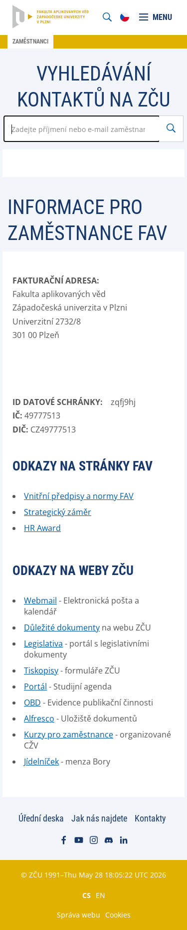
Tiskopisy (41, 670)
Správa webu (78, 915)
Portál (35, 686)
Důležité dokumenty (62, 627)
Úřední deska (41, 818)
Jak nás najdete (99, 818)
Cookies (118, 915)
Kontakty (150, 818)
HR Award (42, 528)
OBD (32, 702)
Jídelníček (41, 761)
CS (86, 895)
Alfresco (39, 718)
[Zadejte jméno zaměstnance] (81, 129)
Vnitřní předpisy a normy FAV (79, 496)
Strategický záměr (57, 512)
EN (100, 895)
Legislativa (43, 643)
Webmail (40, 600)
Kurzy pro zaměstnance (68, 734)
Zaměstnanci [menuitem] (30, 41)
